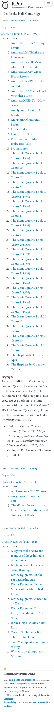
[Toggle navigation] (48, 4)
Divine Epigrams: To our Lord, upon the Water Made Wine (28, 613)
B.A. (12, 534)
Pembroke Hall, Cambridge (24, 20)
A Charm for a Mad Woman (28, 491)
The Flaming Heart (23, 637)
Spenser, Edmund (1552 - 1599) (19, 34)
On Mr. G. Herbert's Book (27, 632)
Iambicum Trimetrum (25, 134)
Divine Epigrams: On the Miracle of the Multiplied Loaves (27, 589)
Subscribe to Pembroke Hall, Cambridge (5, 669)
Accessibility (10, 702)
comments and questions (22, 679)
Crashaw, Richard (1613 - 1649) (19, 541)
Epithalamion (19, 129)
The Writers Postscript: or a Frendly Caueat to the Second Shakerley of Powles (29, 510)
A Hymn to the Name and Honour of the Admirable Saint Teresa (27, 555)
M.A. (12, 27)
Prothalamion (20, 148)
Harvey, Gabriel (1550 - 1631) (18, 482)
